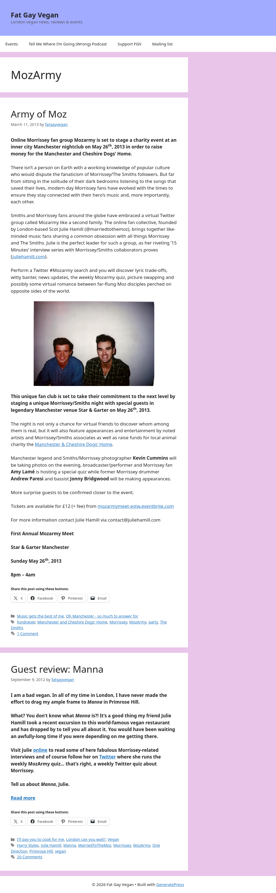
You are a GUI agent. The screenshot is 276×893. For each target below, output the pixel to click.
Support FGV (129, 44)
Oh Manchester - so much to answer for (102, 616)
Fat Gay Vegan (35, 14)
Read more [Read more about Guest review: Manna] (23, 798)
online (40, 750)
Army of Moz (39, 114)
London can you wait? (86, 839)
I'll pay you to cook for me (40, 839)
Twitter (107, 757)
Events (11, 44)
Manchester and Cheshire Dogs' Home (72, 622)
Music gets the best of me (40, 616)
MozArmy (137, 622)
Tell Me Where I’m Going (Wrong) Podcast (68, 44)
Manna (69, 845)
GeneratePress (170, 884)
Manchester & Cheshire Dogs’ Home (74, 444)
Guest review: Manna (57, 669)
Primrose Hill (41, 851)
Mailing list (162, 44)
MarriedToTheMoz (94, 845)
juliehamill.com (28, 256)
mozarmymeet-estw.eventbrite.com (136, 506)
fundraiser (26, 622)
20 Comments (29, 856)
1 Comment (27, 633)
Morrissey (118, 622)
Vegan (113, 839)
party (153, 622)
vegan (60, 851)
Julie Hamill (51, 845)
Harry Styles (28, 845)
